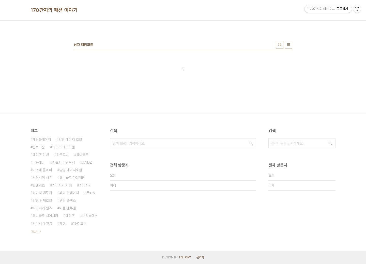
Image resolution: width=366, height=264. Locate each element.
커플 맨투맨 (67, 208)
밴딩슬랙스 (90, 216)
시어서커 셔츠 (42, 178)
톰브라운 (39, 147)
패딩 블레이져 (69, 193)
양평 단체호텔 (42, 200)
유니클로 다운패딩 (72, 178)
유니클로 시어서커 (45, 216)
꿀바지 (91, 193)
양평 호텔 (79, 223)
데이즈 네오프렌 (63, 147)
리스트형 (288, 45)
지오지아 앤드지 (63, 162)
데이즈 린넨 (41, 155)
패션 (62, 223)
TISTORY (184, 257)
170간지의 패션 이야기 (54, 10)
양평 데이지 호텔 (70, 139)
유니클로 (82, 155)
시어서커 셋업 (42, 223)
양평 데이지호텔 (70, 170)
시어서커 (85, 185)
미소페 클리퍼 (42, 170)
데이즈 (70, 216)
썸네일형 (279, 45)
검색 (251, 143)
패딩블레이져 (42, 139)
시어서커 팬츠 (42, 208)
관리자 (200, 257)
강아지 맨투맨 (42, 193)
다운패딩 (39, 162)
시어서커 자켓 (62, 185)
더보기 (34, 232)
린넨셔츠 (39, 185)
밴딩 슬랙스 (67, 200)
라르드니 (62, 155)
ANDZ (87, 162)
